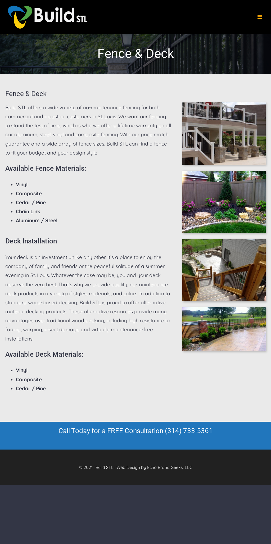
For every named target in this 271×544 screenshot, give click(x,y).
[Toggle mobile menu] (260, 17)
